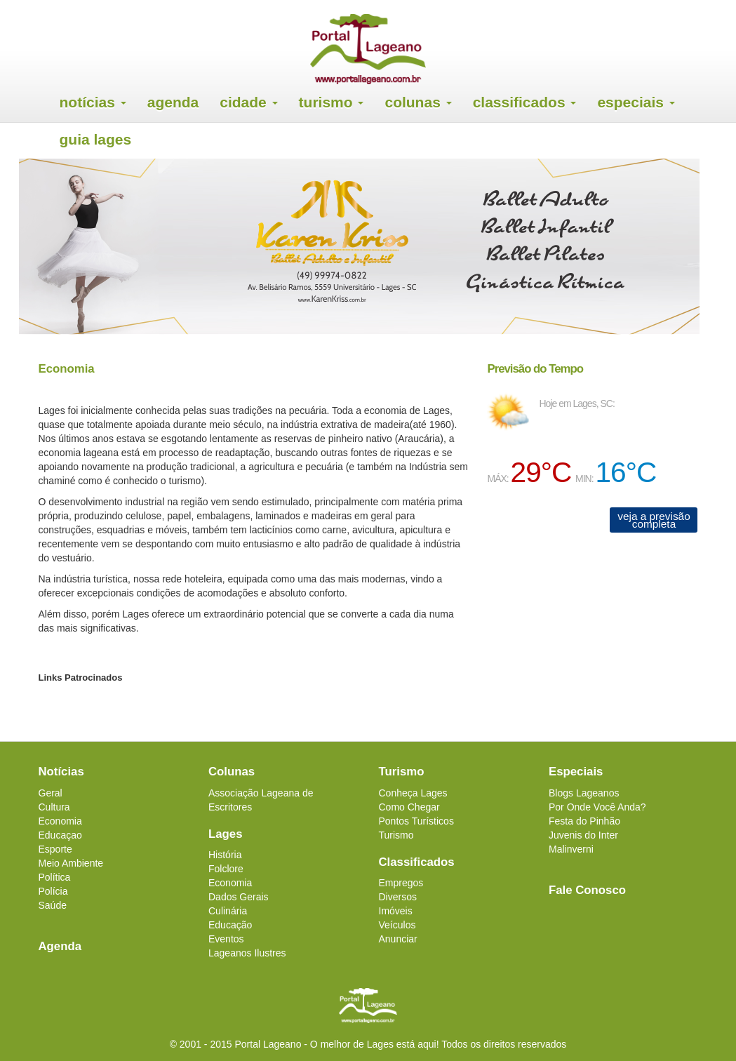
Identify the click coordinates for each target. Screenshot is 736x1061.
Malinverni (571, 849)
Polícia (53, 891)
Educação (230, 924)
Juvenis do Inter (583, 835)
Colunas (417, 102)
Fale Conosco (587, 890)
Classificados (525, 102)
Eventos (226, 939)
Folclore (225, 868)
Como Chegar (409, 807)
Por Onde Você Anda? (597, 807)
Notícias (93, 102)
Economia (60, 821)
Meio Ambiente (71, 863)
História (224, 854)
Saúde (53, 905)
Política (55, 877)
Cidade (248, 102)
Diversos (398, 896)
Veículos (397, 924)
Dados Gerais (238, 896)
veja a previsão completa (653, 520)
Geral (50, 793)
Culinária (227, 910)
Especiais (635, 102)
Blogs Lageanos (584, 793)
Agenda (173, 102)
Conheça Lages (413, 793)
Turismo (331, 102)
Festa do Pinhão (584, 821)
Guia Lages (96, 139)
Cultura (54, 807)
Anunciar (398, 939)
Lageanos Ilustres (247, 953)
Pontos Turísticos (416, 821)
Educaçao (60, 835)
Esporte (55, 849)
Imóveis (396, 910)
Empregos (401, 882)
